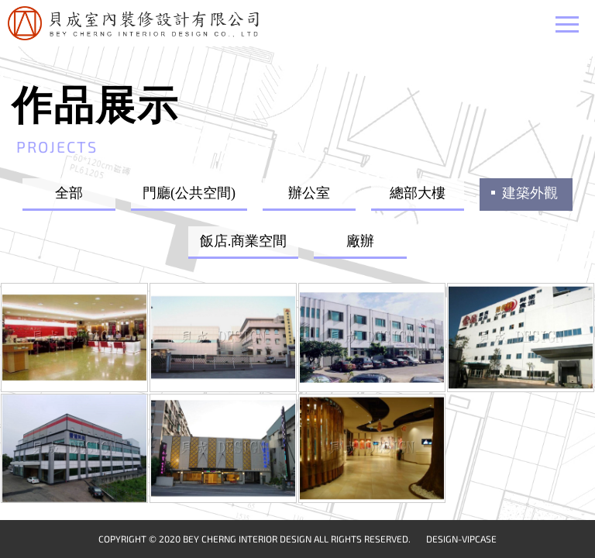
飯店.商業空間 (243, 241)
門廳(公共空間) (189, 193)
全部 (69, 193)
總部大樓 (417, 193)
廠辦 (360, 241)
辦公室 (309, 193)
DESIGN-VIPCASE (461, 538)
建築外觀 (530, 193)
